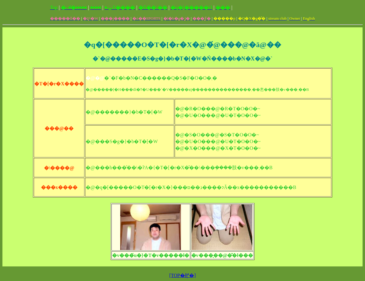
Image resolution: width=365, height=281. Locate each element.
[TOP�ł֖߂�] (182, 275)
